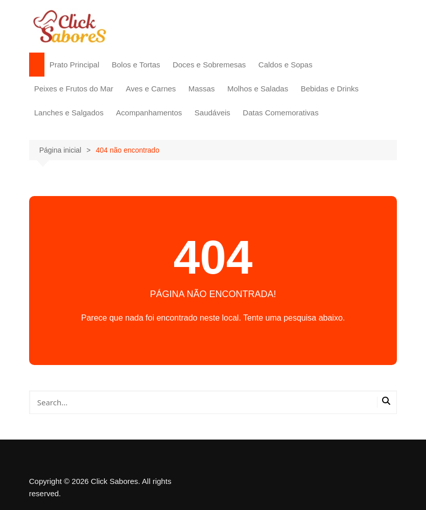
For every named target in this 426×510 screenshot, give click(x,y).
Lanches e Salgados (69, 112)
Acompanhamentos (149, 112)
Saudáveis (212, 112)
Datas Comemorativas (280, 112)
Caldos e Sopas (285, 64)
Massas (201, 88)
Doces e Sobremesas (209, 64)
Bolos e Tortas (136, 64)
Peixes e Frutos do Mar (73, 88)
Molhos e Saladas (257, 88)
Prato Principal (75, 64)
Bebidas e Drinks (330, 88)
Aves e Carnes (151, 88)
